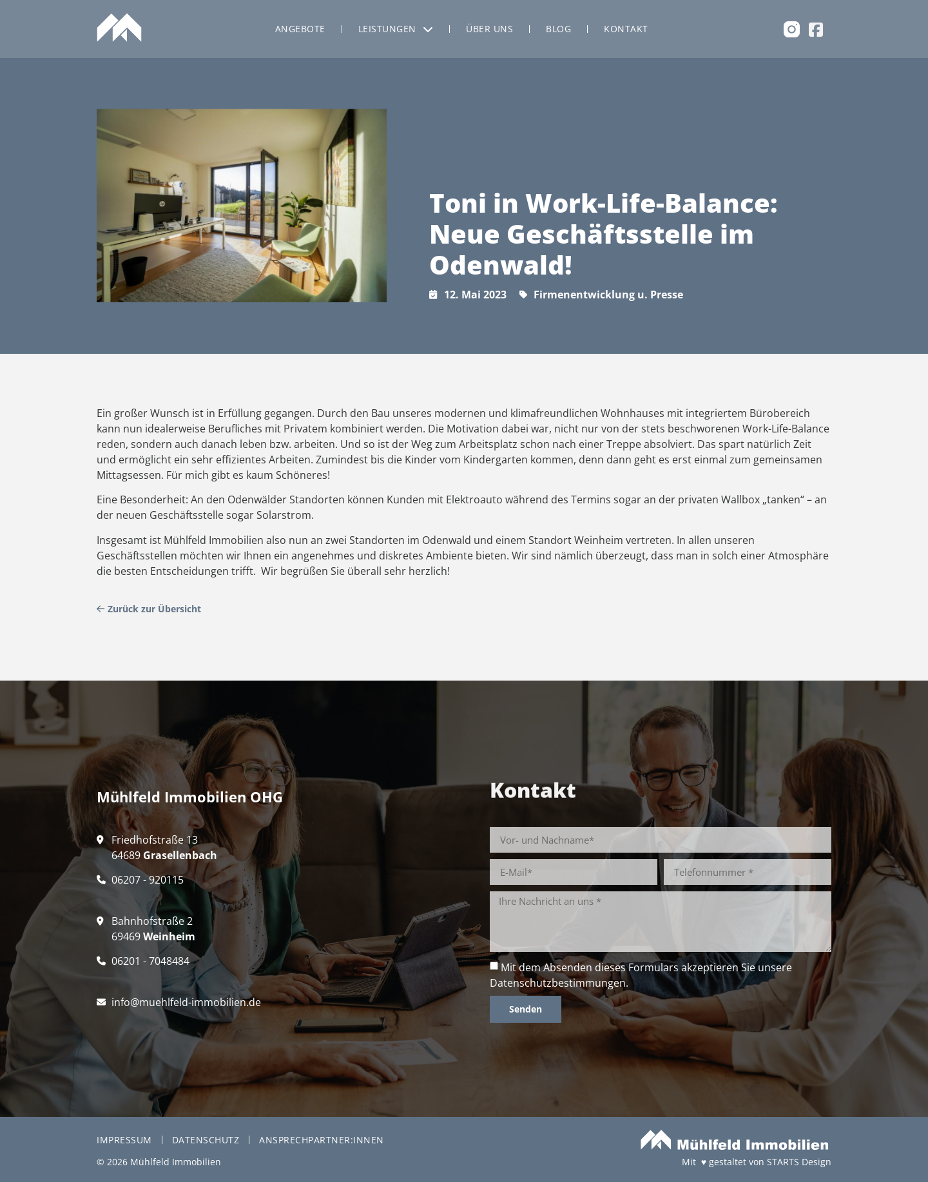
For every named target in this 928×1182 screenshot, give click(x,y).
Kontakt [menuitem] (626, 29)
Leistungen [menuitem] (396, 29)
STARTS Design (799, 1162)
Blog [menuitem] (558, 29)
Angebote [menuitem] (300, 29)
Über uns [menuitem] (489, 29)
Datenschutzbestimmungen (558, 983)
